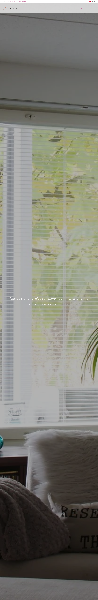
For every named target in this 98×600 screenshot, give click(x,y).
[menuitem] (84, 8)
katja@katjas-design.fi (11, 1)
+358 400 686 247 (23, 1)
